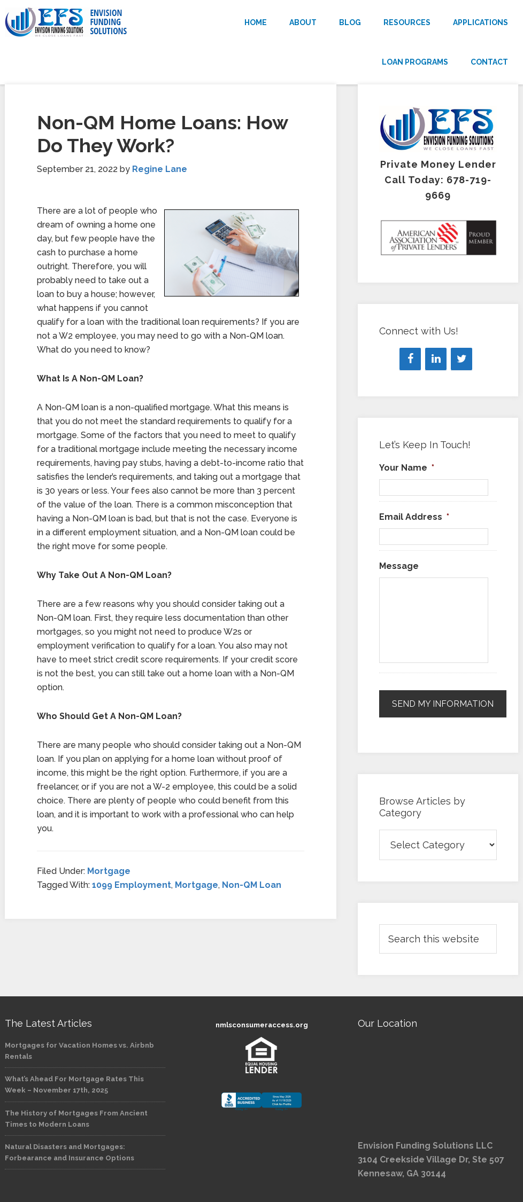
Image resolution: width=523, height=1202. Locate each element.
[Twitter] (461, 359)
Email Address (414, 517)
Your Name (406, 468)
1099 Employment (131, 885)
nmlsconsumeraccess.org (262, 1025)
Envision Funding (85, 22)
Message (399, 566)
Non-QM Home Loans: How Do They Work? (162, 134)
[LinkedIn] (436, 359)
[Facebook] (410, 359)
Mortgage (108, 871)
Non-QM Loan (251, 885)
